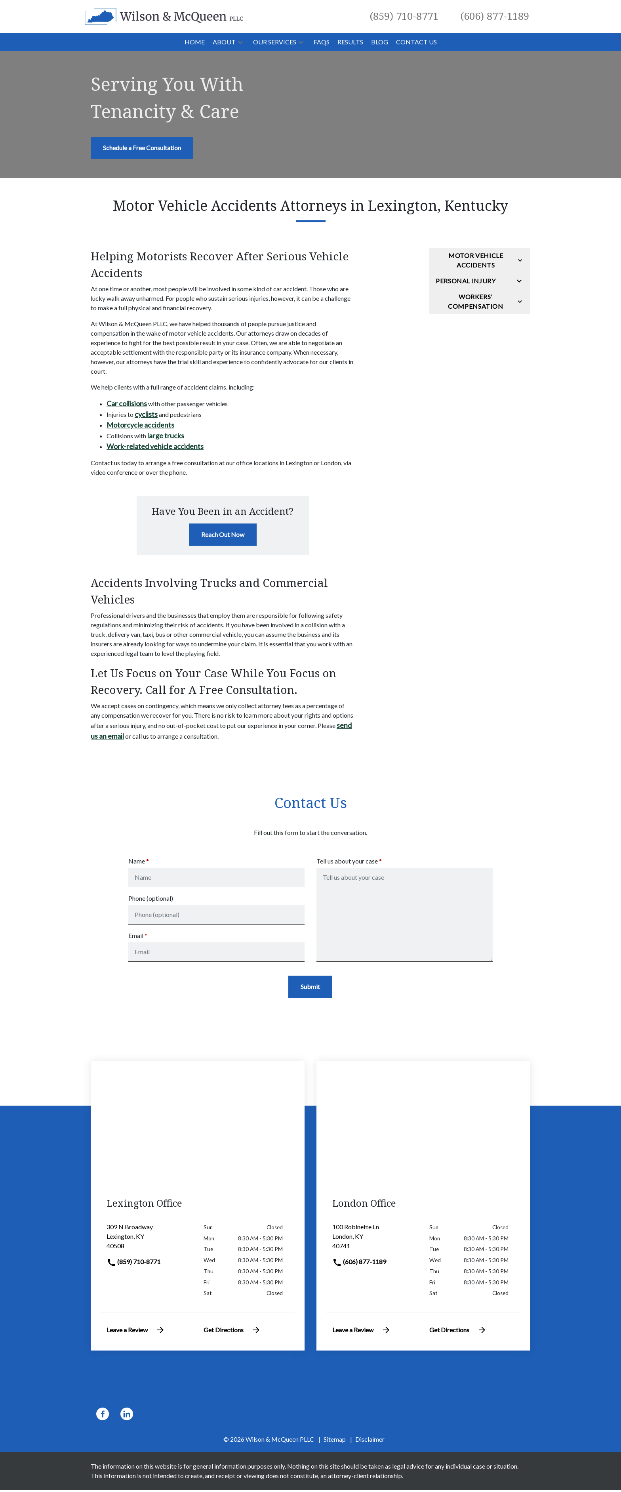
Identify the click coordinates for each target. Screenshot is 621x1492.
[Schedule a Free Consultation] (142, 148)
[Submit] (310, 989)
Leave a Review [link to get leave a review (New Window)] (136, 1332)
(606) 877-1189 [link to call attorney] (359, 1263)
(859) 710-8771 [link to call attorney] (133, 1263)
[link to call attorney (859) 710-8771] (404, 16)
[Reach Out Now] (223, 534)
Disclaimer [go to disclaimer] (370, 1441)
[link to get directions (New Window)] (149, 1241)
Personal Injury (466, 281)
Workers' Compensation (475, 301)
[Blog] (379, 42)
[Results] (350, 42)
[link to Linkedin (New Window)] (126, 1416)
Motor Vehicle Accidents (475, 260)
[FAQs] (322, 42)
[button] (240, 42)
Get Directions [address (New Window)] (232, 1332)
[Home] (195, 42)
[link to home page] (164, 15)
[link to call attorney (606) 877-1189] (494, 16)
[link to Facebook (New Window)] (102, 1416)
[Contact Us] (416, 42)
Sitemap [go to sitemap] (335, 1441)
